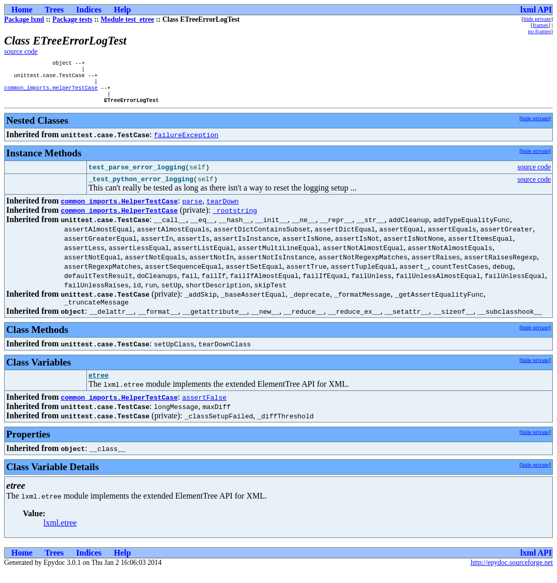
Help (122, 9)
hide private (537, 19)
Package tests (72, 19)
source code (21, 51)
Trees (54, 9)
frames (540, 25)
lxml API (536, 9)
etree (98, 386)
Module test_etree (128, 19)
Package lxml (24, 19)
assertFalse (204, 409)
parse (192, 209)
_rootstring (235, 219)
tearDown (222, 209)
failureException (186, 142)
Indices (88, 9)
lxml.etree (60, 534)
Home (22, 9)
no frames (539, 31)
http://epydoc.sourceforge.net (512, 574)
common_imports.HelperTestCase (51, 92)
